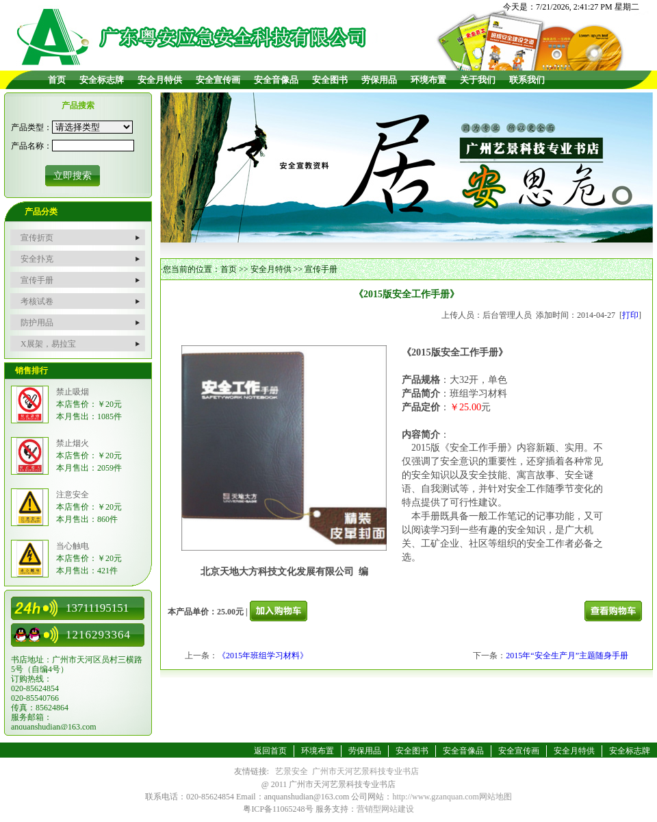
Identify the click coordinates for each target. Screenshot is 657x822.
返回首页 (270, 751)
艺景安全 (291, 771)
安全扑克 (37, 259)
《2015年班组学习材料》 (263, 655)
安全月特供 (160, 80)
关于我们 (477, 80)
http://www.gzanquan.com (435, 796)
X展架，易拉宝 (48, 344)
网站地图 (495, 796)
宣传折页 (37, 237)
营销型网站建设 (385, 809)
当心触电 (72, 546)
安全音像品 (276, 80)
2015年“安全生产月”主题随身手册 (567, 655)
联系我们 (527, 80)
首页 (57, 80)
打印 (630, 315)
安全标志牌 (101, 80)
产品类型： (31, 127)
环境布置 (428, 80)
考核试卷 (37, 301)
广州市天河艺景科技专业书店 (365, 771)
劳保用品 (379, 80)
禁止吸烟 (72, 392)
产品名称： (31, 146)
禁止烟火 (72, 443)
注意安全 (72, 494)
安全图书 (330, 80)
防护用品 (37, 322)
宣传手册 (37, 280)
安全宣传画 (218, 80)
